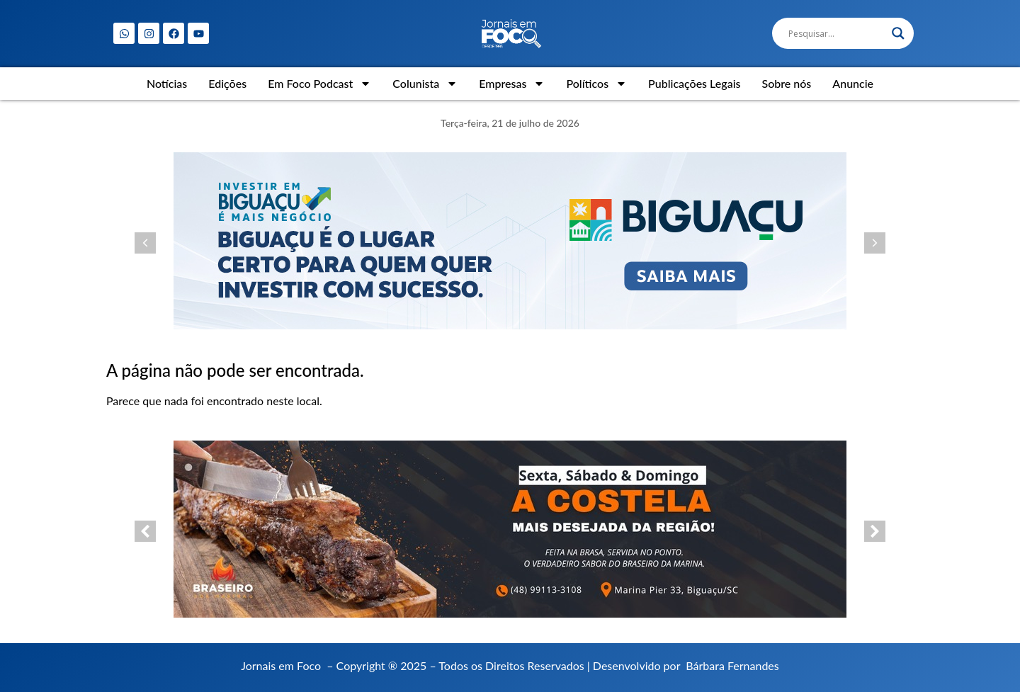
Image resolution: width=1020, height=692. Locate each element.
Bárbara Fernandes (732, 665)
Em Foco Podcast (319, 83)
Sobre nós (786, 83)
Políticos (596, 83)
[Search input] (836, 33)
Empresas (512, 83)
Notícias (167, 83)
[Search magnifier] (898, 33)
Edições (227, 83)
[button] (145, 243)
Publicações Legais (694, 83)
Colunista (425, 83)
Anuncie (852, 83)
